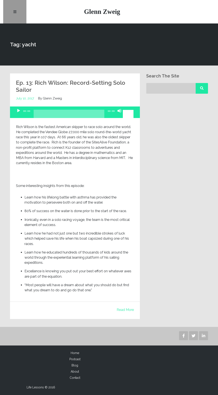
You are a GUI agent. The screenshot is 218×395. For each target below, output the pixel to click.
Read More (125, 310)
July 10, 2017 (25, 98)
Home (75, 353)
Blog (75, 365)
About (75, 371)
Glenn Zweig (102, 11)
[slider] (69, 115)
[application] (75, 112)
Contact (75, 377)
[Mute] (119, 114)
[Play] (18, 114)
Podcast (74, 359)
